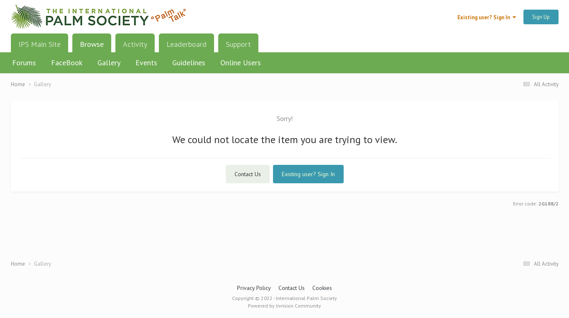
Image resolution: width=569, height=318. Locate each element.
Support (238, 44)
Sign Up (541, 17)
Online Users (240, 62)
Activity (135, 44)
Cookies (322, 288)
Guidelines (188, 62)
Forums (24, 62)
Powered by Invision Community (284, 306)
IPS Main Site (39, 44)
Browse (92, 47)
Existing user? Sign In (486, 17)
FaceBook (66, 62)
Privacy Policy (254, 288)
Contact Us (248, 174)
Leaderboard (186, 44)
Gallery (108, 62)
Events (146, 62)
